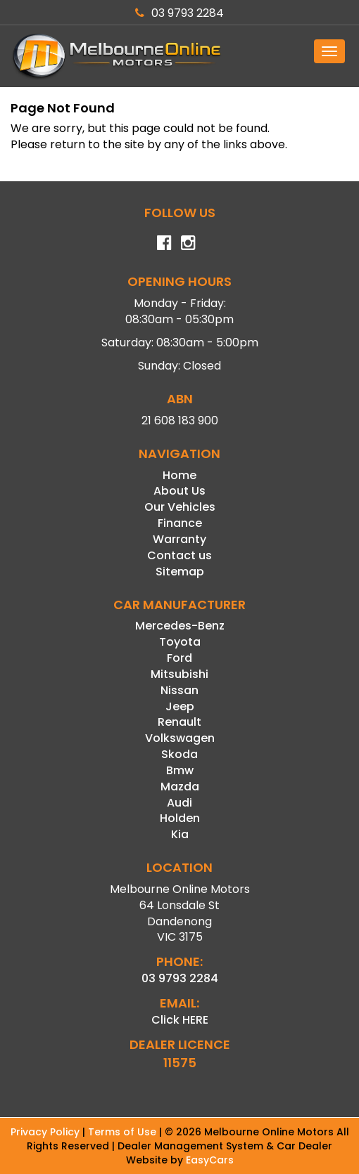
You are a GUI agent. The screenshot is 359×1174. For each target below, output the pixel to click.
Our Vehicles (179, 507)
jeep (179, 706)
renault (179, 722)
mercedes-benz (180, 626)
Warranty (179, 539)
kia (180, 834)
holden (180, 818)
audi (179, 803)
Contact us (179, 555)
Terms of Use (123, 1132)
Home (179, 475)
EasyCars (210, 1160)
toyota (180, 642)
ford (179, 658)
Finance (180, 523)
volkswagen (180, 738)
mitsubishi (179, 674)
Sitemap (180, 571)
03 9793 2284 (179, 13)
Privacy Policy (46, 1132)
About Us (179, 491)
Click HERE (179, 1020)
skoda (179, 754)
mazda (179, 786)
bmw (180, 770)
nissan (179, 690)
